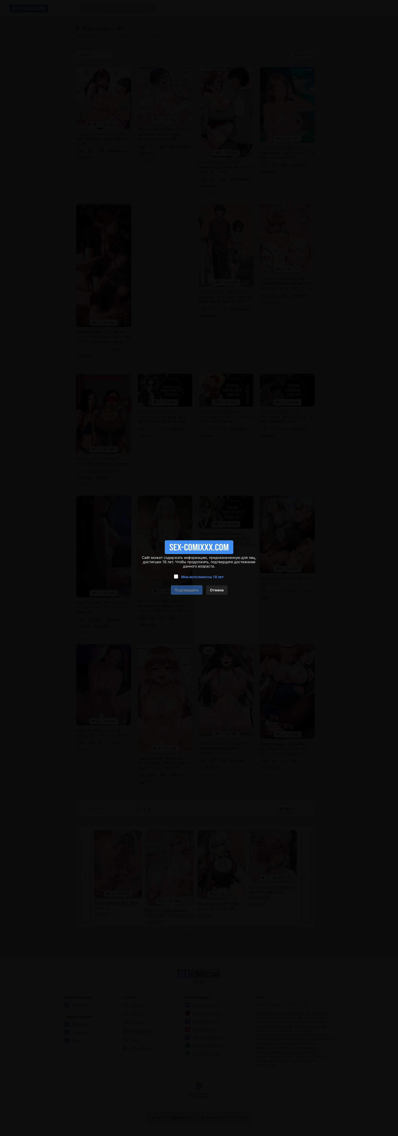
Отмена (217, 590)
